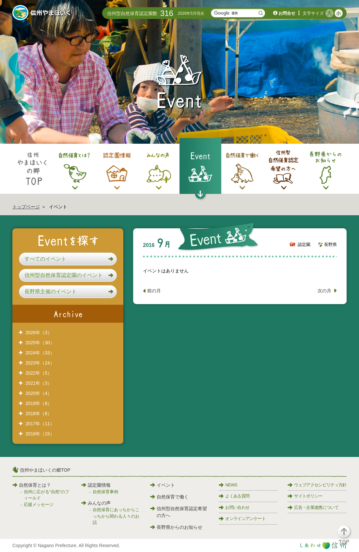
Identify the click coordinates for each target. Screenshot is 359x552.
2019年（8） (38, 403)
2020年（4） (38, 393)
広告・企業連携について (313, 507)
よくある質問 (234, 496)
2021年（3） (38, 383)
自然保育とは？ (31, 485)
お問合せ (286, 13)
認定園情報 (96, 485)
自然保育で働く (169, 496)
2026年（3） (38, 332)
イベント (162, 485)
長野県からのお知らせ (176, 527)
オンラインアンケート (242, 518)
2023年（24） (40, 362)
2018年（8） (38, 413)
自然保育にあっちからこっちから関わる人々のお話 (116, 516)
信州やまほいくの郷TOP (45, 470)
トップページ (26, 206)
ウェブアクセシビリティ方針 (317, 484)
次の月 (324, 290)
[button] (68, 259)
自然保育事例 (105, 491)
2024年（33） (40, 352)
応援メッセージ (39, 504)
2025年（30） (40, 342)
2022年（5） (38, 373)
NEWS (228, 484)
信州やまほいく (42, 13)
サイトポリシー (305, 496)
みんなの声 (96, 503)
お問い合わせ (234, 507)
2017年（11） (40, 423)
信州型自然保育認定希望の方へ (178, 512)
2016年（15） (40, 433)
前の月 (154, 290)
